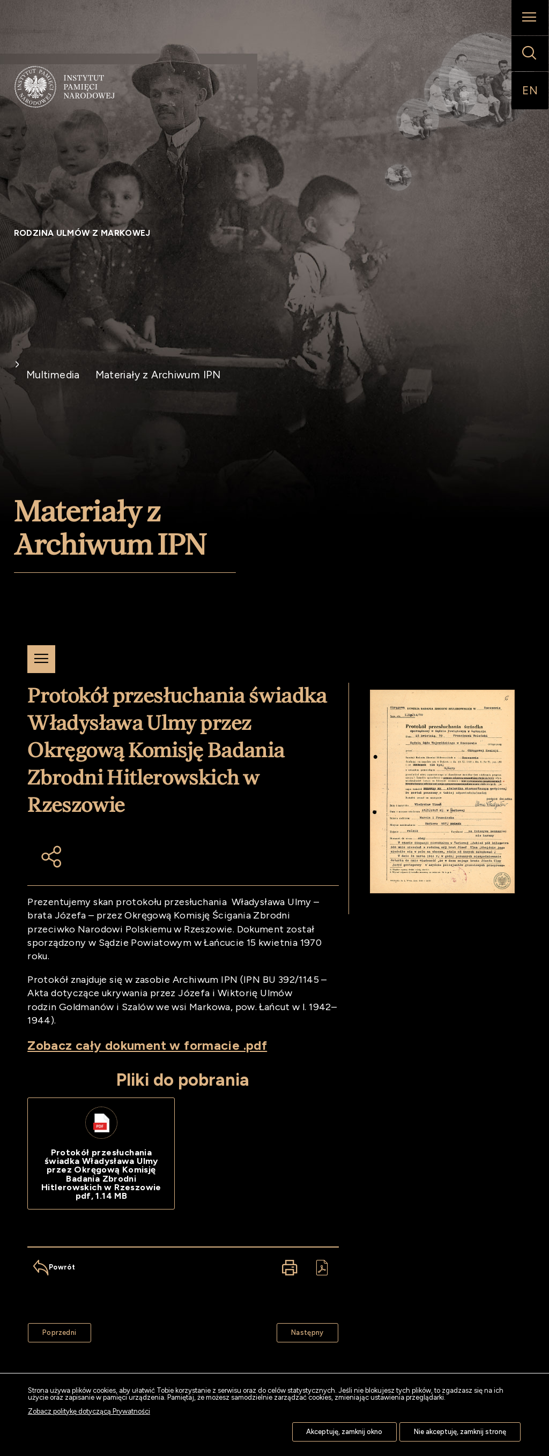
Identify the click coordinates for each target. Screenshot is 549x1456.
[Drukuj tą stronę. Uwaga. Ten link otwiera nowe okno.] (289, 1268)
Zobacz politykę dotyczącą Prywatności (89, 1411)
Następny (300, 1329)
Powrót (51, 1263)
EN (530, 90)
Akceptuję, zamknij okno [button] (344, 1432)
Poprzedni (52, 1329)
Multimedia (53, 375)
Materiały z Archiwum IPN (158, 375)
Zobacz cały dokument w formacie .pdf (147, 1045)
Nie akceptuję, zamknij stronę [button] (460, 1432)
